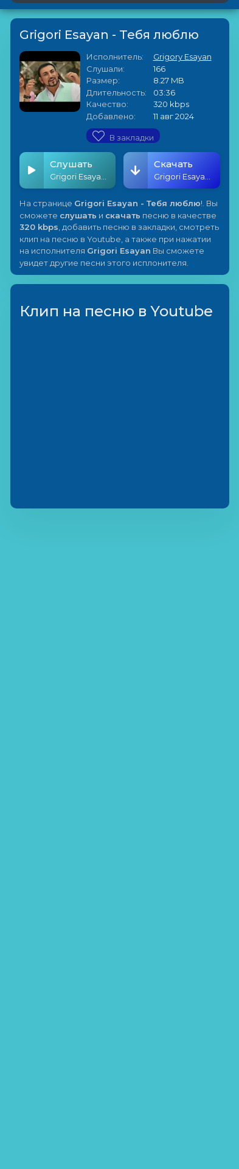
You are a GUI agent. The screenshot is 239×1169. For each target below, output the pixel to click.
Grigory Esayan (182, 56)
